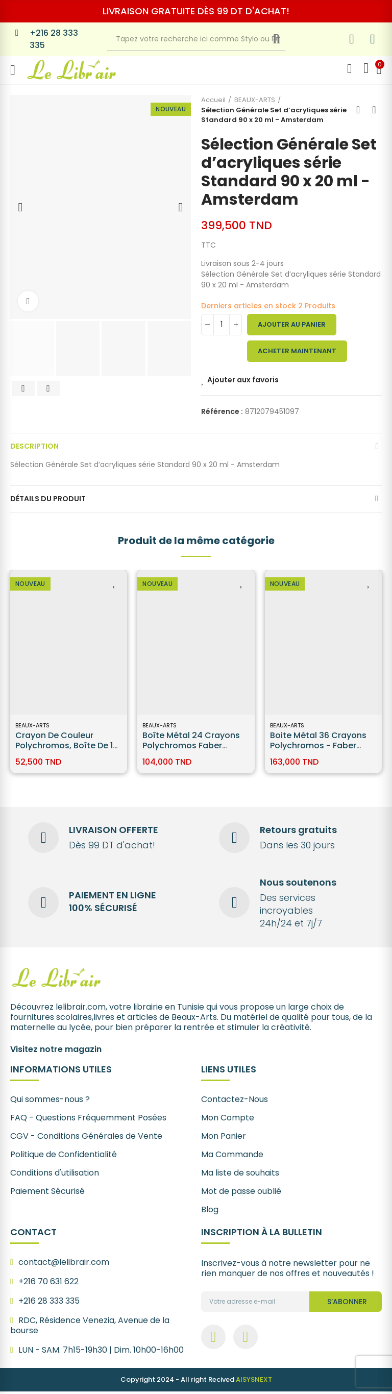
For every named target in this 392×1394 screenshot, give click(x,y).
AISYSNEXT (254, 1382)
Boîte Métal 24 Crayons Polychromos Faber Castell (191, 745)
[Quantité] (221, 324)
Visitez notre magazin (56, 1052)
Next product (374, 110)
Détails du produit (48, 499)
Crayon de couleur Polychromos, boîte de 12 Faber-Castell (66, 745)
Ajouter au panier (292, 324)
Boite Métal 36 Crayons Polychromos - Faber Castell (318, 745)
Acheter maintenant (297, 351)
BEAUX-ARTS (32, 725)
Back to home (361, 110)
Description (34, 446)
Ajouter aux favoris (243, 380)
